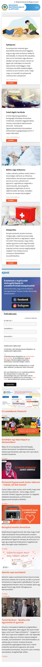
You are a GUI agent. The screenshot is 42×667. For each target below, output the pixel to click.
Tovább (10, 83)
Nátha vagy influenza (15, 169)
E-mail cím (8, 321)
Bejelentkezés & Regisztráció (26, 2)
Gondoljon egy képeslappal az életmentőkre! (16, 440)
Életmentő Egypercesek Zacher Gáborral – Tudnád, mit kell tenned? (21, 483)
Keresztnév (8, 336)
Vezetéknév (8, 328)
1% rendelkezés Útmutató (14, 411)
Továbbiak (6, 596)
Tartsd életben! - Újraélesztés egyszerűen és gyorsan (16, 621)
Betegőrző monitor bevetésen (16, 527)
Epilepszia (10, 44)
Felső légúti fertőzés (15, 112)
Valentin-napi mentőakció (14, 572)
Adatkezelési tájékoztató (12, 346)
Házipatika (11, 230)
